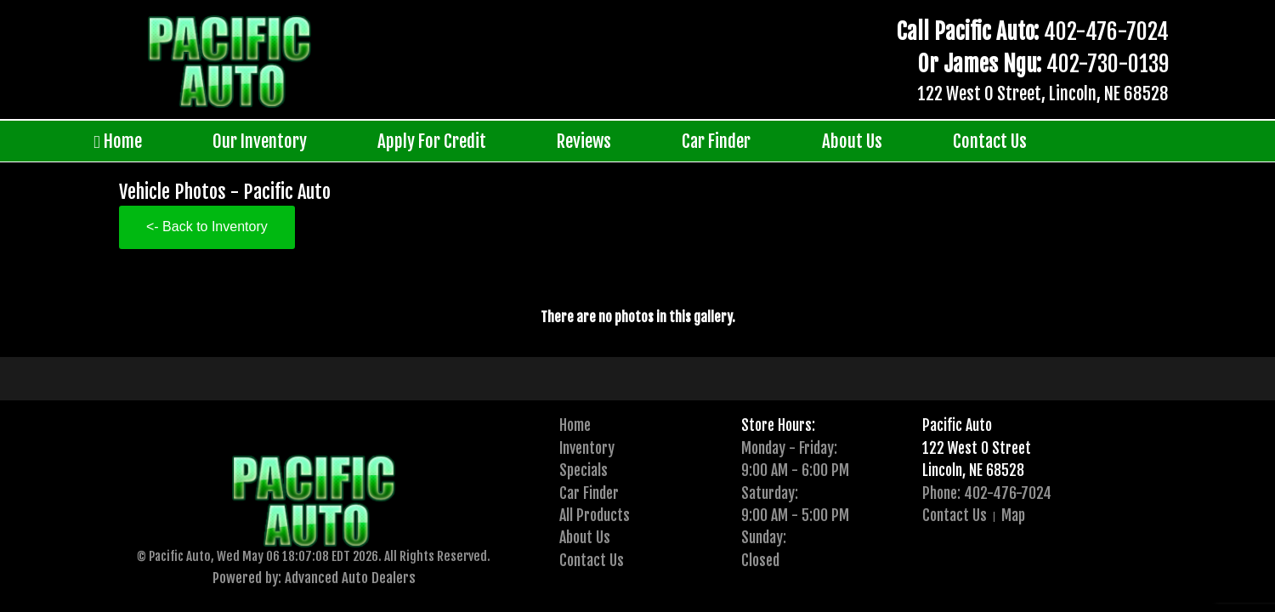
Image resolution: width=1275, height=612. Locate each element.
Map (1013, 515)
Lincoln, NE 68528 (973, 470)
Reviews (584, 141)
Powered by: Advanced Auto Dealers (314, 577)
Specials (583, 470)
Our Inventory (259, 141)
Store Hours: (778, 425)
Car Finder (716, 141)
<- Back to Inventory (207, 226)
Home (118, 141)
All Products (594, 515)
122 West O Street (976, 448)
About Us (852, 141)
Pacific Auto (957, 425)
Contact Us (990, 141)
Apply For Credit (431, 141)
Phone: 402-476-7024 (986, 493)
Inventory (587, 448)
